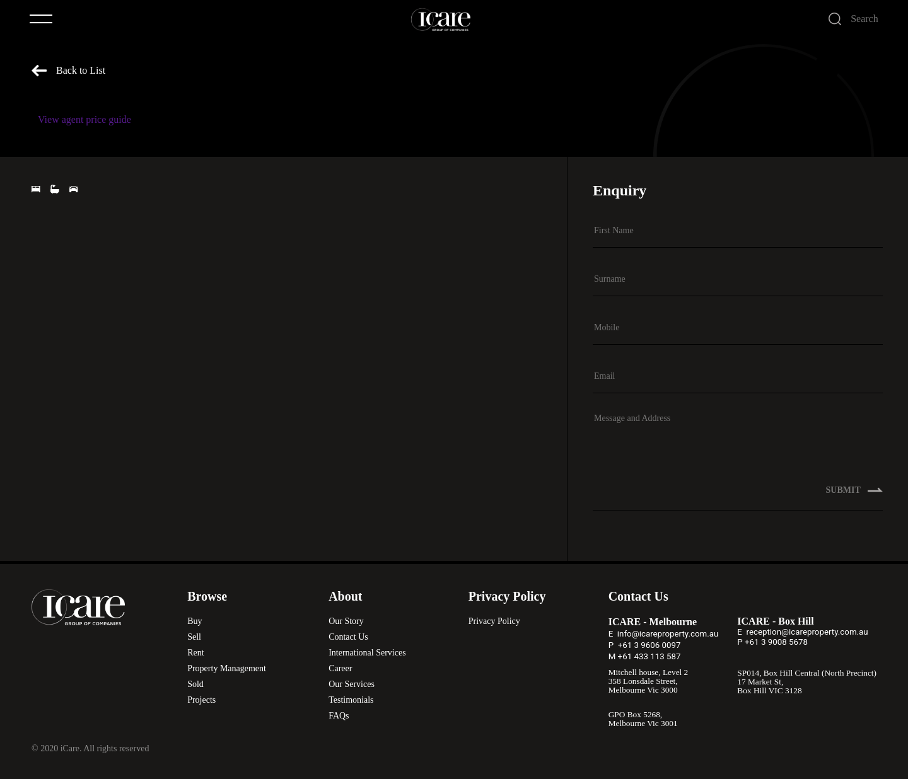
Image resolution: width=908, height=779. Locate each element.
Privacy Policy (494, 621)
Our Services (352, 684)
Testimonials (351, 700)
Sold (195, 684)
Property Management (226, 668)
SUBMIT (854, 490)
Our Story (346, 621)
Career (340, 668)
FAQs (339, 715)
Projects (201, 700)
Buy (194, 621)
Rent (195, 652)
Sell (194, 637)
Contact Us (348, 637)
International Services (367, 652)
